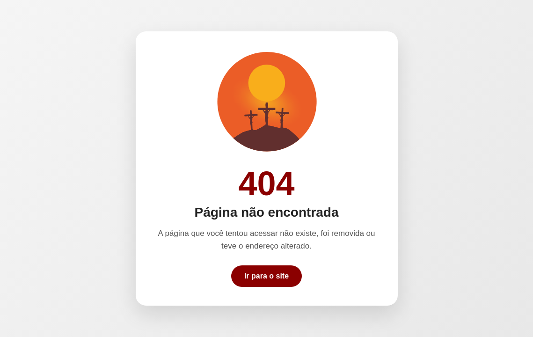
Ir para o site (266, 276)
